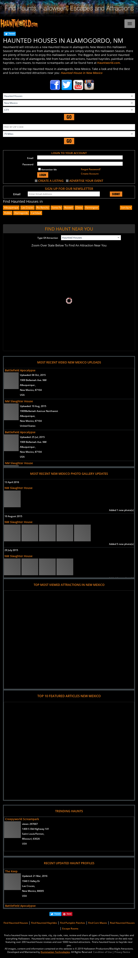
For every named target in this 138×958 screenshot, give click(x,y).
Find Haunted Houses (16, 923)
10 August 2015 (13, 516)
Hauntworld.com (108, 63)
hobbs (7, 213)
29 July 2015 (11, 550)
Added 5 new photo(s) (121, 544)
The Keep (11, 871)
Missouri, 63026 (31, 838)
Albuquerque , (28, 385)
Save (69, 913)
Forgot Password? (91, 169)
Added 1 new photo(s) (121, 510)
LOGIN (42, 175)
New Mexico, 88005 (33, 891)
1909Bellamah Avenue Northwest (39, 411)
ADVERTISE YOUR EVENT (86, 181)
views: (30, 824)
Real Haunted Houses (122, 923)
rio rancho (43, 207)
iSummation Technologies (55, 952)
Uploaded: (33, 375)
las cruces (27, 207)
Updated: (34, 876)
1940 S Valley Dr (31, 881)
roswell (68, 207)
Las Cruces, (28, 886)
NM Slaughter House (19, 401)
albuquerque (11, 207)
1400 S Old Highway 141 (35, 829)
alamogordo (21, 213)
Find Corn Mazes (97, 923)
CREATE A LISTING (51, 181)
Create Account (90, 173)
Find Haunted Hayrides (44, 923)
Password (27, 164)
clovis (79, 207)
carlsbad (36, 213)
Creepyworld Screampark (22, 819)
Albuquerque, (27, 416)
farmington (91, 207)
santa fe (56, 207)
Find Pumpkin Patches (72, 923)
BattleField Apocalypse (20, 370)
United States (27, 425)
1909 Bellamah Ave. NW (33, 380)
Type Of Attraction (47, 238)
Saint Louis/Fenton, (33, 833)
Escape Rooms (70, 928)
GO (69, 117)
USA (22, 395)
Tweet (12, 33)
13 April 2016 (12, 482)
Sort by (126, 207)
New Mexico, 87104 (31, 390)
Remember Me (47, 169)
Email (30, 158)
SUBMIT (116, 194)
